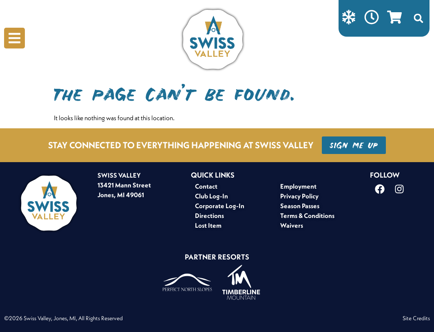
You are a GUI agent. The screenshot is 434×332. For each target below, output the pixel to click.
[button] (418, 18)
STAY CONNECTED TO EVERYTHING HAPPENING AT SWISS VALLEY (181, 145)
